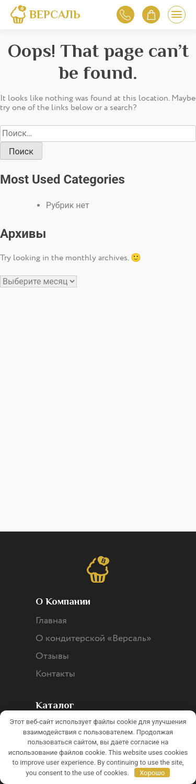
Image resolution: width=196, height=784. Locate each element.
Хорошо (152, 773)
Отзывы (52, 656)
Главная (51, 621)
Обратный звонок (125, 14)
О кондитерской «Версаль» (94, 638)
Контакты (55, 674)
